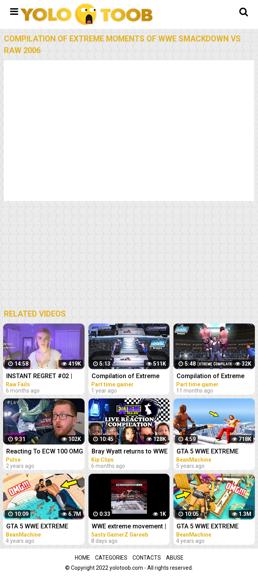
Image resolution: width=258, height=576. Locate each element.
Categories (111, 558)
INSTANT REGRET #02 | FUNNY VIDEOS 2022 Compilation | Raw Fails (39, 376)
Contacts (147, 558)
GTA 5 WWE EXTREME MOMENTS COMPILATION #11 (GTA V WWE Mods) (42, 527)
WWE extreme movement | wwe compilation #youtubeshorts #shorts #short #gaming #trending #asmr (130, 527)
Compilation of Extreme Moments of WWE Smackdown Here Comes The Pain (128, 376)
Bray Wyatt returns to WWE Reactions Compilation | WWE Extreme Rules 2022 (130, 452)
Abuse (175, 558)
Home (82, 558)
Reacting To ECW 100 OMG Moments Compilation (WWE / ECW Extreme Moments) (44, 452)
